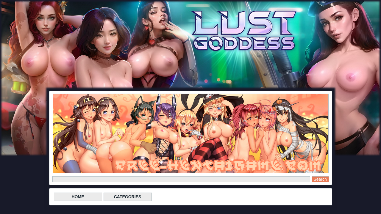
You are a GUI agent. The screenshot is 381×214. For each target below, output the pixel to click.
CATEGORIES (127, 196)
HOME (78, 196)
